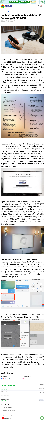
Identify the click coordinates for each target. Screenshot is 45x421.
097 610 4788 (11, 385)
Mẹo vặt (18, 11)
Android (35, 11)
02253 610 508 (4, 393)
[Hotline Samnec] (3, 418)
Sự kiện (13, 11)
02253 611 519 (4, 397)
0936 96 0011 (4, 385)
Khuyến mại (29, 11)
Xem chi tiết (41, 400)
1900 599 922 (4, 389)
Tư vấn (23, 11)
